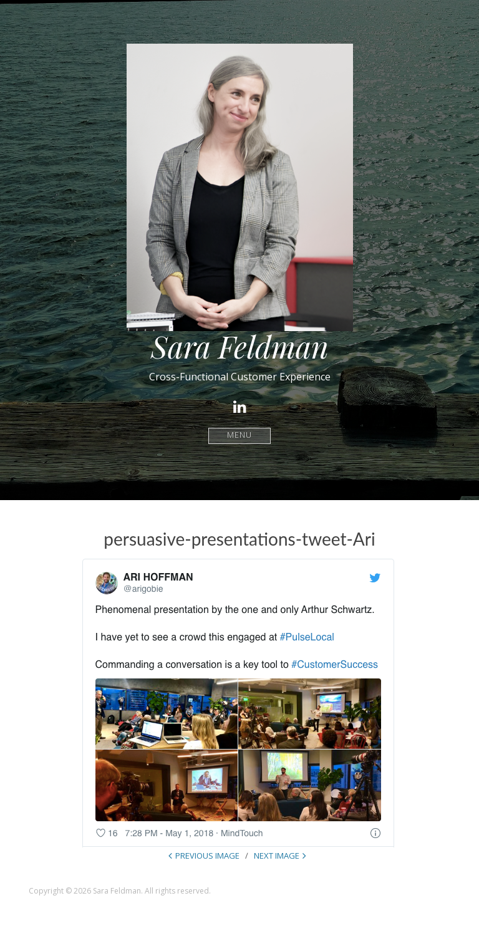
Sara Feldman (240, 346)
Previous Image (207, 855)
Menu (240, 435)
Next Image (276, 855)
